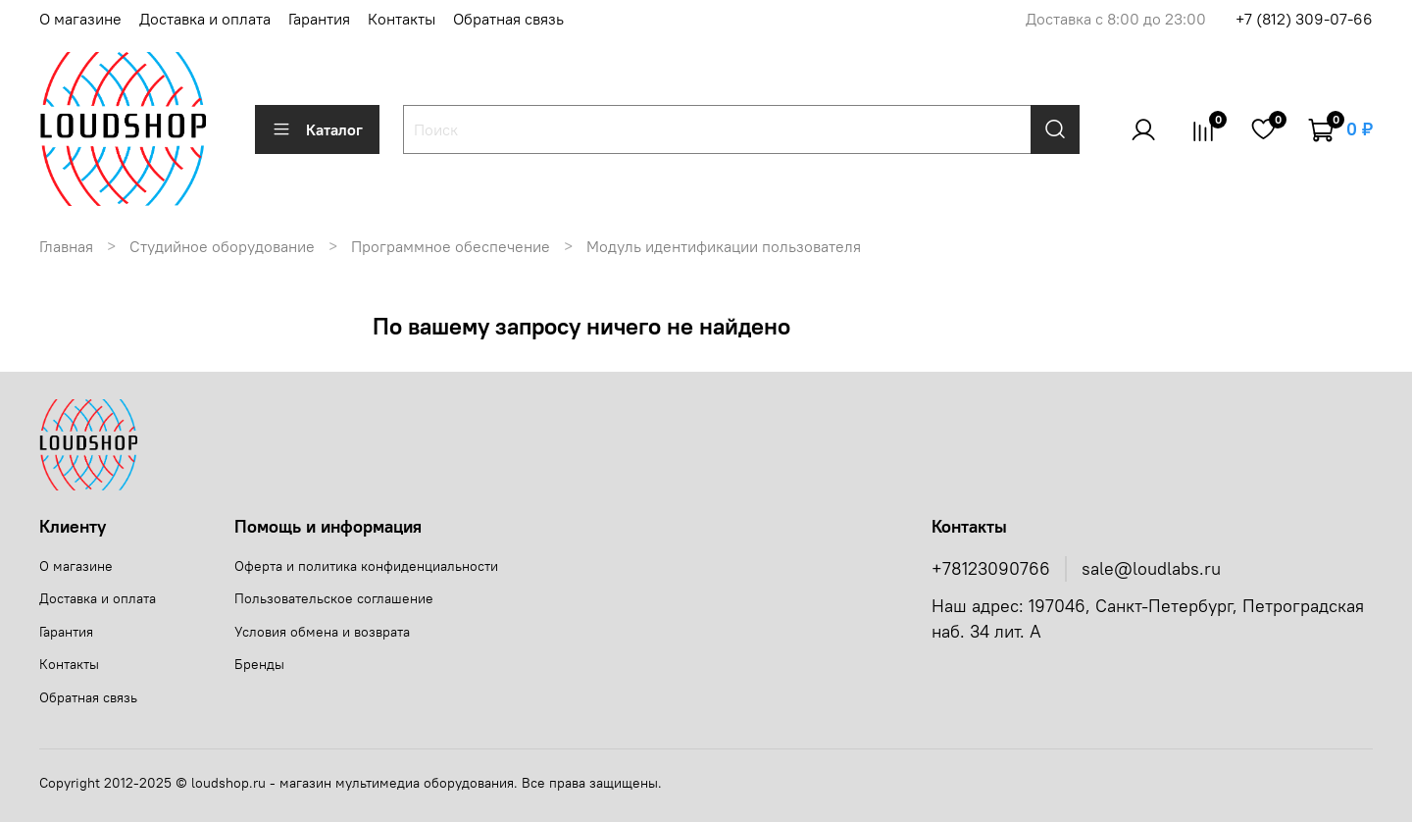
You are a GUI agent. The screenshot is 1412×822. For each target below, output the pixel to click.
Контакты (401, 18)
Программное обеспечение (450, 246)
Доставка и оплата (205, 18)
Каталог (317, 129)
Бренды (259, 664)
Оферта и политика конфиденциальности (366, 566)
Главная (66, 246)
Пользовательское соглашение (333, 598)
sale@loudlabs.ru (1151, 569)
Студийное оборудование (222, 246)
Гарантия (319, 18)
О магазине (80, 18)
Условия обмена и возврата (322, 632)
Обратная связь (508, 18)
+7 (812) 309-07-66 (1304, 18)
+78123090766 (991, 569)
